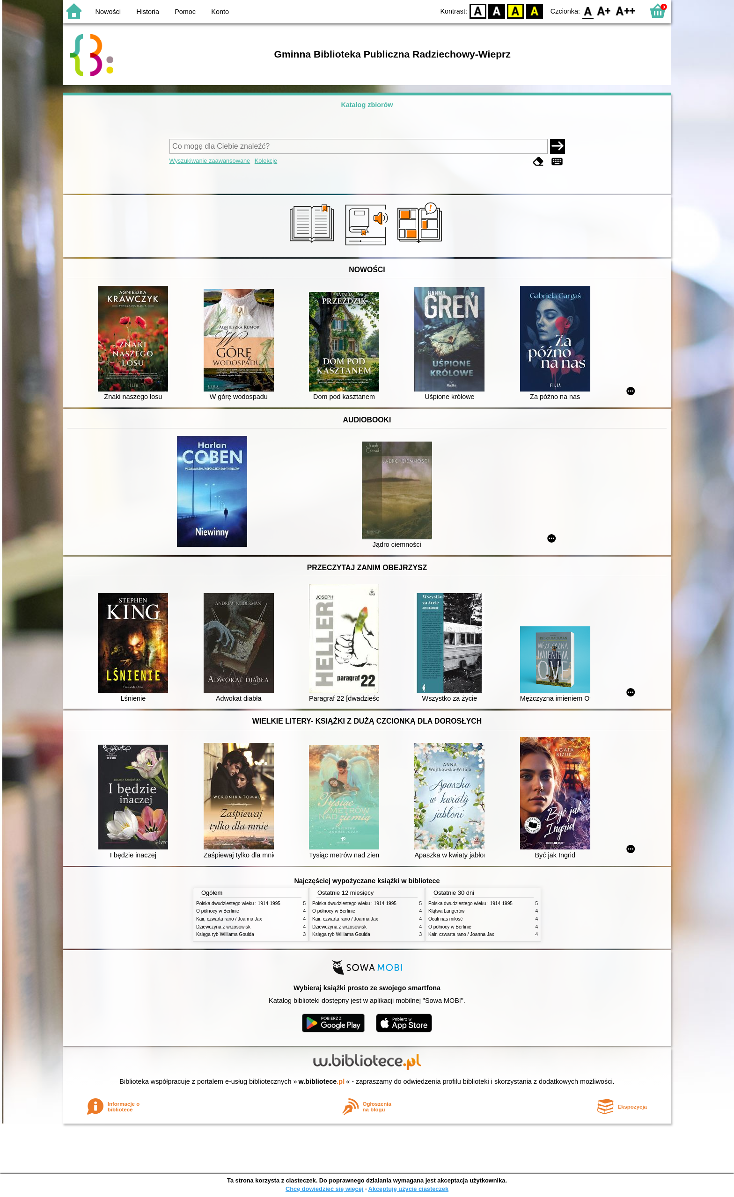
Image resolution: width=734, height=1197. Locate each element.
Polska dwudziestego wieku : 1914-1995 (238, 903)
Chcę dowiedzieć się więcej (324, 1188)
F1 (604, 11)
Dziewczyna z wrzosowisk (223, 926)
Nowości (108, 11)
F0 (587, 11)
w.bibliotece (322, 1081)
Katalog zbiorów (367, 105)
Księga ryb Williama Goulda (225, 934)
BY (534, 11)
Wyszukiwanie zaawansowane (209, 160)
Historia (147, 11)
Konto (220, 11)
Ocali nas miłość (445, 918)
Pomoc (185, 11)
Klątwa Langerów (446, 911)
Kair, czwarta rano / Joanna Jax (229, 918)
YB (516, 11)
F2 (625, 11)
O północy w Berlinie (217, 911)
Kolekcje (266, 160)
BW (497, 11)
